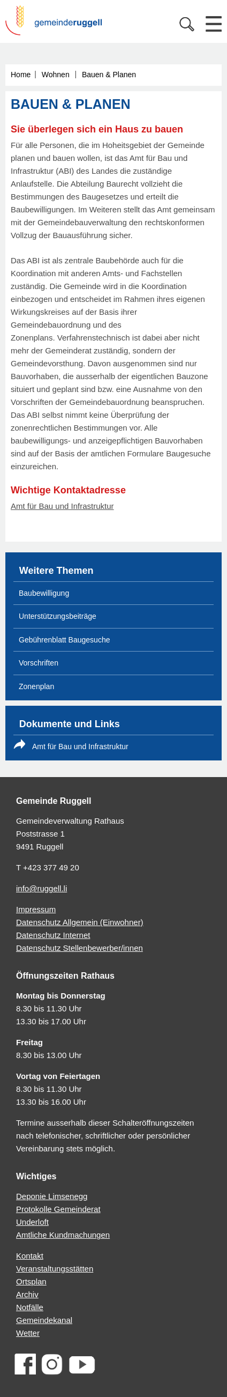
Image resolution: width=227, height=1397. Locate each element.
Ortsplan (31, 1281)
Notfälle (29, 1307)
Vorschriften (38, 663)
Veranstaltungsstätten (54, 1268)
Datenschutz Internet (53, 935)
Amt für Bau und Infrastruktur (62, 506)
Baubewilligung (44, 593)
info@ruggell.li (41, 888)
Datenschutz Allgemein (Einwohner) (79, 922)
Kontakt (29, 1255)
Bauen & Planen (109, 74)
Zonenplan (36, 686)
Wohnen (56, 74)
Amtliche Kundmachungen (63, 1234)
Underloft (32, 1221)
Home (21, 74)
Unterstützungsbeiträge (57, 616)
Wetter (28, 1332)
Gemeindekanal (44, 1320)
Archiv (27, 1294)
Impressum (36, 909)
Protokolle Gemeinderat (58, 1209)
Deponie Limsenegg (51, 1196)
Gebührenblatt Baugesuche (64, 639)
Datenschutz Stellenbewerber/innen (79, 947)
